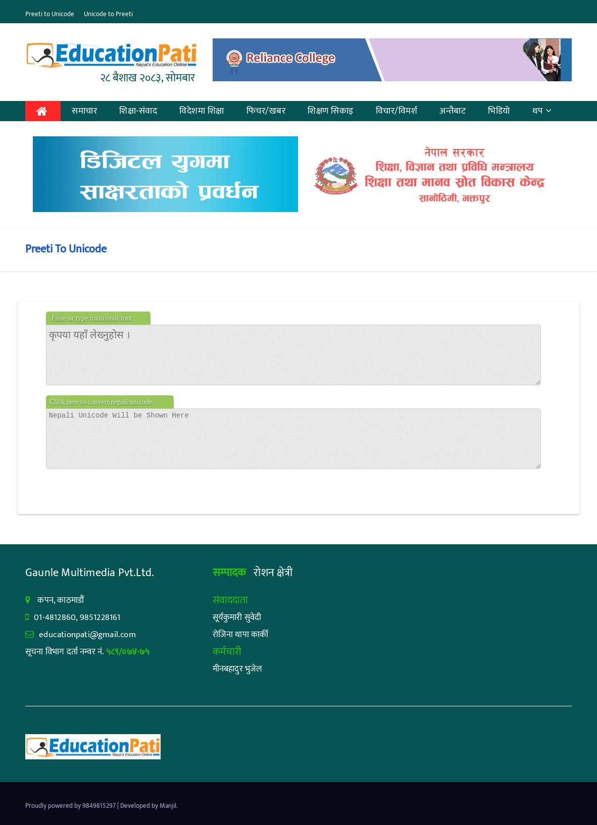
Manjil (168, 805)
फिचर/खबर (266, 111)
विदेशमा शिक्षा (201, 111)
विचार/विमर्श (397, 111)
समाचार (84, 111)
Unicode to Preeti (108, 14)
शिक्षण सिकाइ (331, 111)
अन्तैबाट (452, 111)
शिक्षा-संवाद (138, 111)
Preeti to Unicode (49, 14)
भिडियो (499, 111)
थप (542, 111)
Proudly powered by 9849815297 (71, 805)
